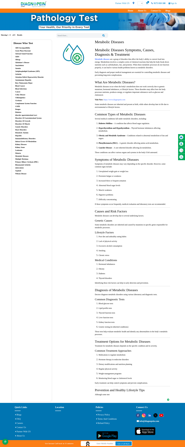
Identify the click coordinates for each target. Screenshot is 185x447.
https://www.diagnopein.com (114, 100)
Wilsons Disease (21, 173)
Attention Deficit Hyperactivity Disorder (29, 77)
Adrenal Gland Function (24, 54)
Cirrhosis (18, 100)
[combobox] (82, 35)
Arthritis (18, 74)
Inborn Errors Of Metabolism (25, 141)
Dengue (18, 109)
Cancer (17, 92)
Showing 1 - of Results (11, 35)
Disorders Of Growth (22, 121)
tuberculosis (19, 168)
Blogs (167, 11)
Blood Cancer (20, 86)
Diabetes (18, 112)
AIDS (17, 56)
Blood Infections (21, 89)
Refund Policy (103, 423)
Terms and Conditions (106, 419)
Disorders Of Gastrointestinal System (28, 118)
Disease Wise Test (23, 43)
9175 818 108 (158, 3)
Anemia (18, 68)
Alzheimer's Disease (22, 62)
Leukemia (18, 150)
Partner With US (122, 3)
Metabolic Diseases (22, 156)
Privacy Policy (103, 414)
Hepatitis (18, 135)
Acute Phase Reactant (23, 51)
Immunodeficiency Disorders (25, 138)
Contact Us (156, 11)
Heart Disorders (21, 130)
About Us (142, 11)
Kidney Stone (20, 147)
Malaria (18, 153)
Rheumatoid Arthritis (23, 165)
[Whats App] (5, 442)
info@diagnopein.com (149, 421)
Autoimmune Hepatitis (23, 80)
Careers (19, 423)
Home (130, 11)
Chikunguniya (20, 97)
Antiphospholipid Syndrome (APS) (27, 71)
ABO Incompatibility (22, 48)
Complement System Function (25, 103)
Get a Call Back (124, 444)
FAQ (18, 419)
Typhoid (18, 171)
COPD (17, 106)
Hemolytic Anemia (21, 133)
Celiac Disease (20, 94)
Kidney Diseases (21, 144)
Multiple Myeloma (21, 159)
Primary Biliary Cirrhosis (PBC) (26, 162)
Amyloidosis (19, 65)
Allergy (17, 59)
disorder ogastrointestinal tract (26, 115)
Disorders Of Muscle (22, 124)
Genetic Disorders (21, 127)
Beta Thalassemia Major (24, 83)
